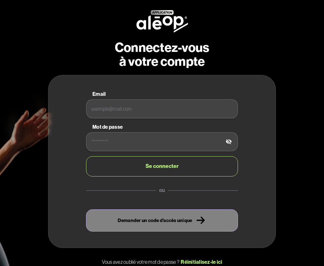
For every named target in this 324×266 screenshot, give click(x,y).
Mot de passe (107, 127)
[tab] (229, 142)
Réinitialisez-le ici (200, 262)
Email (99, 94)
